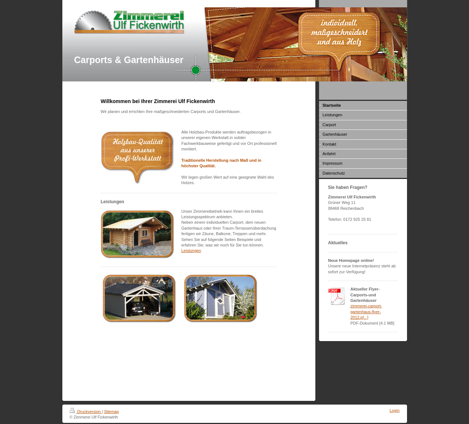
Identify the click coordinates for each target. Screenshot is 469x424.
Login (395, 410)
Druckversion (86, 411)
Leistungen (191, 250)
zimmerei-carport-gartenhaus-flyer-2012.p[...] (366, 311)
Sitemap (111, 411)
